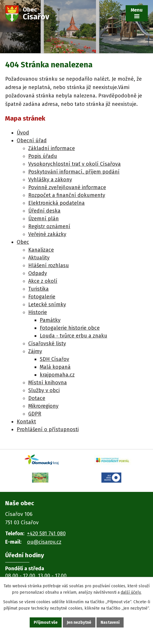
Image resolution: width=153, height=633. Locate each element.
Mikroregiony (43, 406)
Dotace (36, 398)
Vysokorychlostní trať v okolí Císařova (74, 164)
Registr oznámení (49, 226)
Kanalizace (41, 250)
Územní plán (43, 218)
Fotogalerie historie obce (70, 328)
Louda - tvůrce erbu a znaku (73, 336)
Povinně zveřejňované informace (67, 187)
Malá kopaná (55, 367)
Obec (23, 242)
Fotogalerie (41, 297)
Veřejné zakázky (47, 234)
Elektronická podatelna (56, 203)
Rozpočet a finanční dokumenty (66, 195)
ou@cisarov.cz (44, 542)
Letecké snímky (47, 304)
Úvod (23, 133)
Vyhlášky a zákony (50, 179)
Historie (37, 312)
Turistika (38, 289)
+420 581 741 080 (46, 533)
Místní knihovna (47, 382)
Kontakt (26, 421)
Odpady (37, 273)
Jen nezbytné (79, 622)
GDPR (34, 414)
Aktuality (39, 257)
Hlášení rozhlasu (48, 265)
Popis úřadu (42, 156)
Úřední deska (44, 211)
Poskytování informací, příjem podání (74, 172)
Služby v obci (44, 390)
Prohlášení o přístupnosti (48, 429)
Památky (50, 320)
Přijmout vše (46, 622)
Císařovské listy (47, 343)
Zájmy (35, 351)
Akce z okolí (42, 281)
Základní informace (51, 148)
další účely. (131, 592)
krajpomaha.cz (57, 375)
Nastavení (110, 622)
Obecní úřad (32, 140)
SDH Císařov (54, 359)
